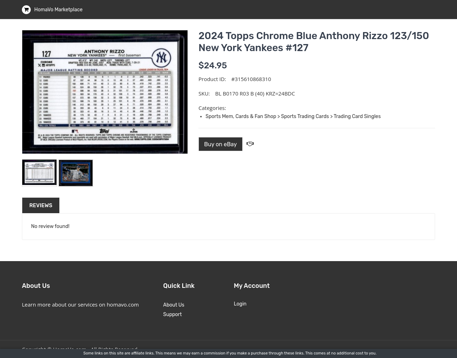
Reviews (40, 205)
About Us (173, 305)
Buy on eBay (220, 144)
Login (240, 304)
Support (172, 314)
